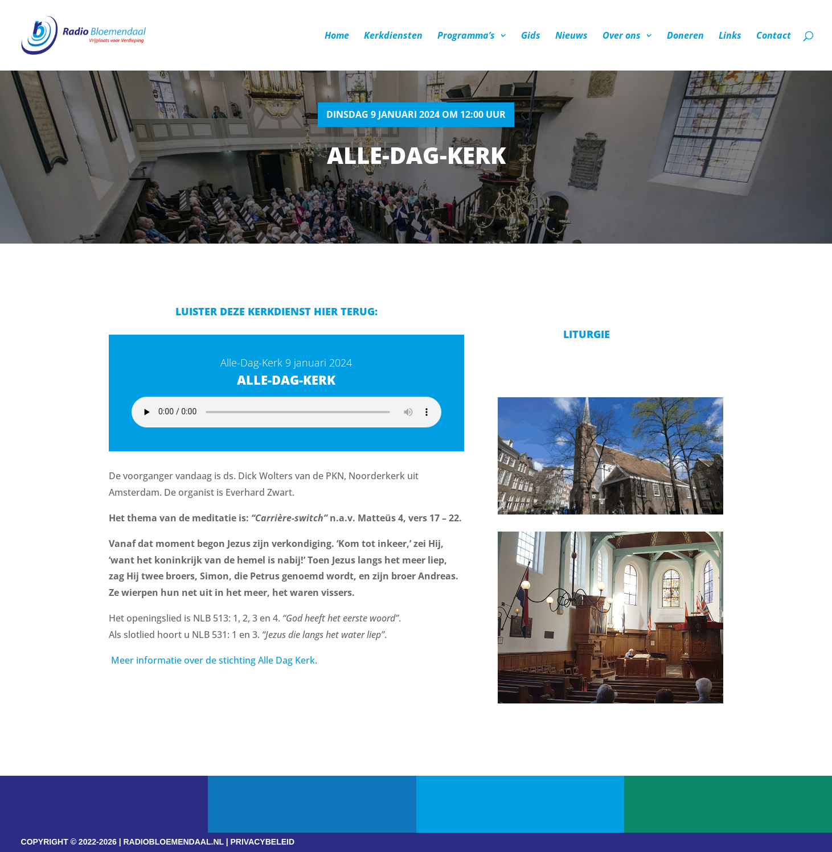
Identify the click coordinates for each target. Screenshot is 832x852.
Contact (773, 36)
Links (730, 36)
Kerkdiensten (393, 36)
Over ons (622, 36)
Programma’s (466, 36)
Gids (530, 36)
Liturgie (586, 334)
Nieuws (571, 36)
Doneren (685, 36)
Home (337, 36)
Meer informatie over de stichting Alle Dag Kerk (213, 660)
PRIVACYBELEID (263, 841)
